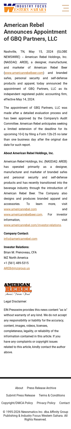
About (19, 388)
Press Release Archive (41, 388)
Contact (64, 403)
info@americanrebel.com (20, 239)
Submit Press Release (20, 395)
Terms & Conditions (52, 395)
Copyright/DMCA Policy (17, 403)
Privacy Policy (46, 403)
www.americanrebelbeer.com (24, 73)
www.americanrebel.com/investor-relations (32, 225)
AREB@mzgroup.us (17, 268)
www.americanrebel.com (20, 209)
